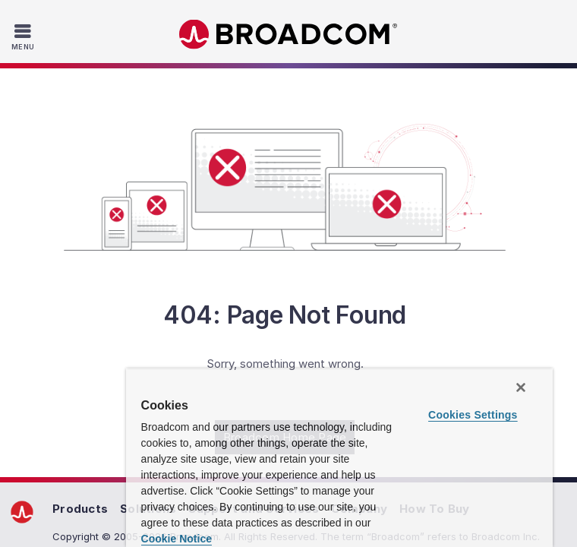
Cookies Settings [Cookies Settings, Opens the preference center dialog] (473, 415)
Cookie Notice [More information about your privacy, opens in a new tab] (176, 539)
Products (80, 508)
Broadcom (288, 34)
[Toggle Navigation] (24, 36)
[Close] (520, 387)
